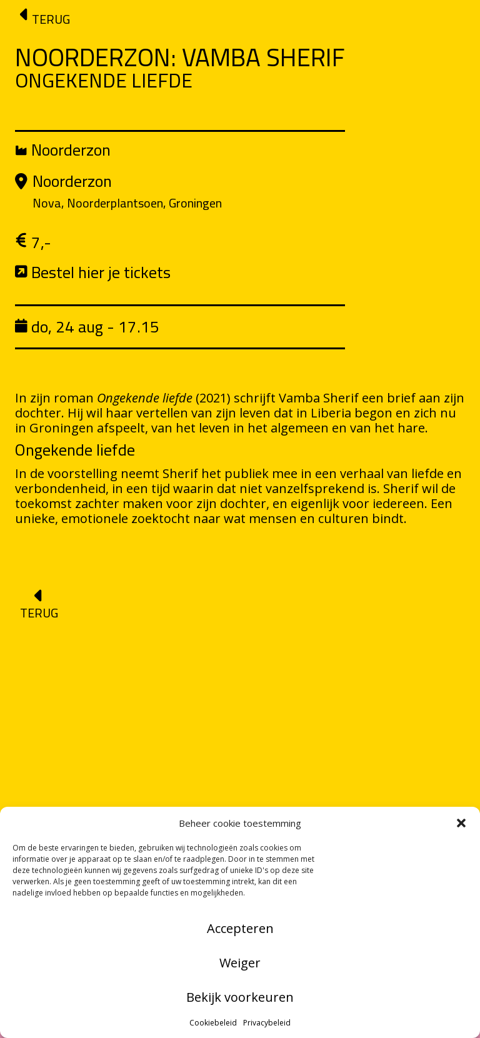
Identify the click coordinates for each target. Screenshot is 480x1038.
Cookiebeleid (213, 1022)
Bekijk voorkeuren (240, 997)
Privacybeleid (267, 1022)
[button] (461, 823)
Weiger (240, 962)
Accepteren (240, 928)
